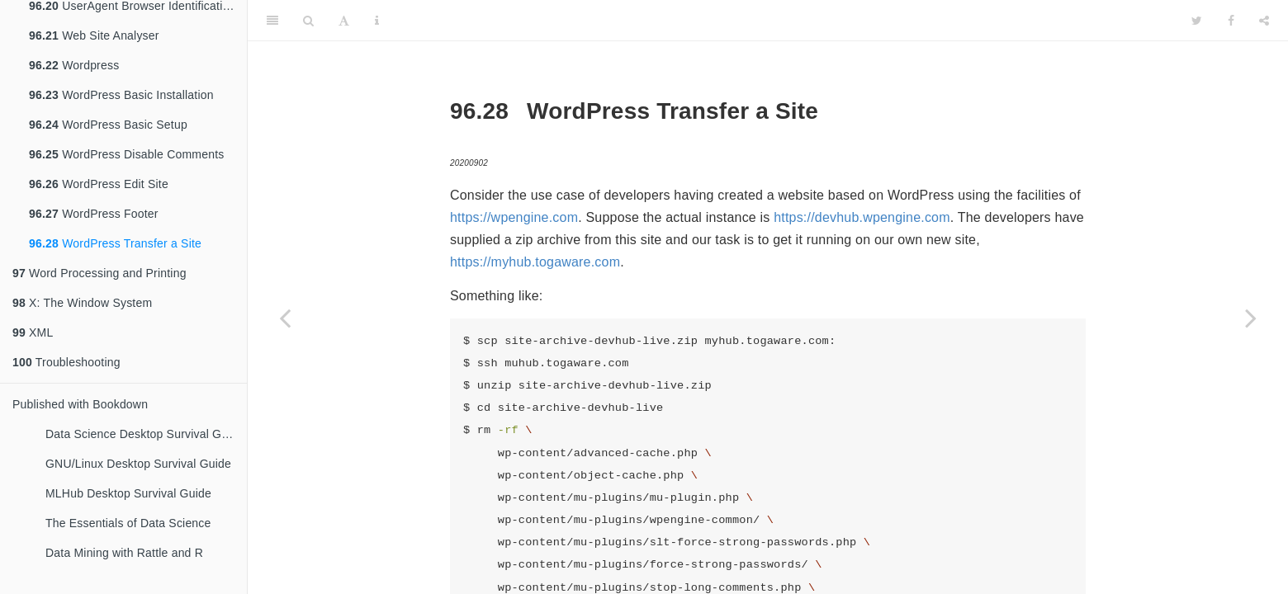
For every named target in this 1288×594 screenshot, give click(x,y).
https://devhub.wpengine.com (862, 217)
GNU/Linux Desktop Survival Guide (138, 463)
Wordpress (74, 65)
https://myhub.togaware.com (535, 262)
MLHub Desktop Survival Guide (128, 493)
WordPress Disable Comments (126, 154)
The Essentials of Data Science (128, 523)
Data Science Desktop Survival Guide (144, 434)
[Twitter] (1197, 20)
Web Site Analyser (94, 35)
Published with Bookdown (80, 404)
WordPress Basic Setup (108, 124)
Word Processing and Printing (99, 273)
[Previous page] (285, 317)
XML (32, 332)
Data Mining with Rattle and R (124, 552)
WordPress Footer (94, 213)
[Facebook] (1231, 20)
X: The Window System (82, 302)
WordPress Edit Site (98, 184)
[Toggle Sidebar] (272, 20)
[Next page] (1251, 317)
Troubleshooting (66, 362)
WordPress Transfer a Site (115, 243)
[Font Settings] (344, 20)
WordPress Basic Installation (121, 94)
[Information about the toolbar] (376, 20)
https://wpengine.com (514, 217)
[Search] (308, 20)
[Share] (1264, 20)
